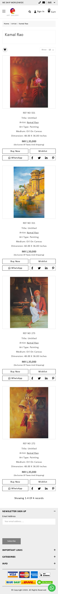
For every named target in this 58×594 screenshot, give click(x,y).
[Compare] (43, 3)
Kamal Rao (33, 122)
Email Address (9, 516)
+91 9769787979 (40, 2)
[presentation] (20, 531)
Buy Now (15, 151)
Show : (45, 50)
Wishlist (42, 151)
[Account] (38, 11)
